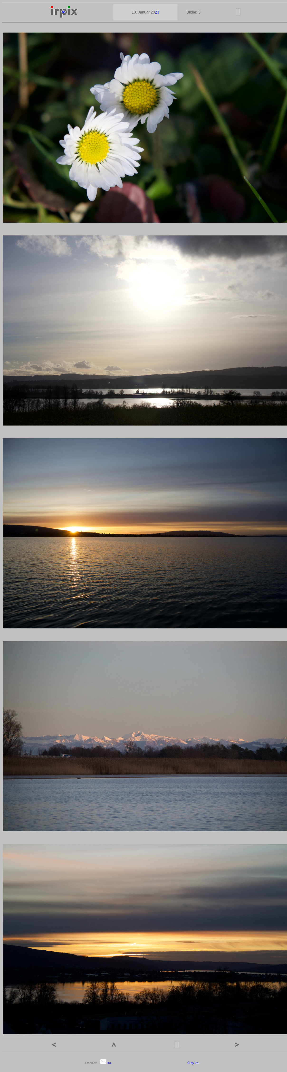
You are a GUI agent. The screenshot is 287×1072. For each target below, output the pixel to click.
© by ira (192, 1063)
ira (105, 1063)
